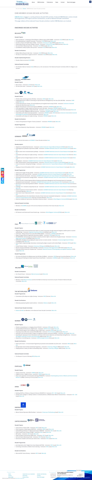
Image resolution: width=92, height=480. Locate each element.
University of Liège (47, 42)
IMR (49, 327)
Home (24, 8)
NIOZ (44, 296)
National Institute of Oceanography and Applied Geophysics (57, 249)
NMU (69, 343)
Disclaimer (25, 475)
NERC (44, 429)
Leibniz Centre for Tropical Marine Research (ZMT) (54, 164)
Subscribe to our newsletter (29, 474)
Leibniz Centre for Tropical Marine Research (50, 147)
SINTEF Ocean (47, 328)
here (48, 140)
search (90, 2)
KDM (63, 147)
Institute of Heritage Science (51, 247)
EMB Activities (40, 2)
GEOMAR (24, 205)
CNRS (43, 99)
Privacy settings (79, 470)
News (56, 2)
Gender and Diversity (41, 474)
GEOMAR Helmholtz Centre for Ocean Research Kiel (57, 148)
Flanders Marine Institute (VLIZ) (19, 478)
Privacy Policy (25, 477)
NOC (37, 427)
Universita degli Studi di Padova (65, 240)
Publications (50, 2)
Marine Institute (35, 274)
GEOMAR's (32, 140)
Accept (80, 474)
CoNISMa (53, 233)
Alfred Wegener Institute (59, 199)
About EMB (10, 477)
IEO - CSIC (54, 393)
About (33, 2)
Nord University (52, 332)
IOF (29, 84)
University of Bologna (39, 246)
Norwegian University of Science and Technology (28, 336)
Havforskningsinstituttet (43, 338)
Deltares (46, 303)
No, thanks (79, 475)
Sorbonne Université (69, 103)
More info (71, 39)
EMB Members (19, 17)
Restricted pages (71, 2)
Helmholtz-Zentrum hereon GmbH (53, 162)
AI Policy (39, 475)
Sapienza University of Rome (36, 232)
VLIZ (61, 39)
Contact (63, 2)
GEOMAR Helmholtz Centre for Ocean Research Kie (53, 167)
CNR (54, 256)
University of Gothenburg (48, 412)
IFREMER (51, 106)
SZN (51, 235)
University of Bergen (52, 346)
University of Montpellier (51, 109)
